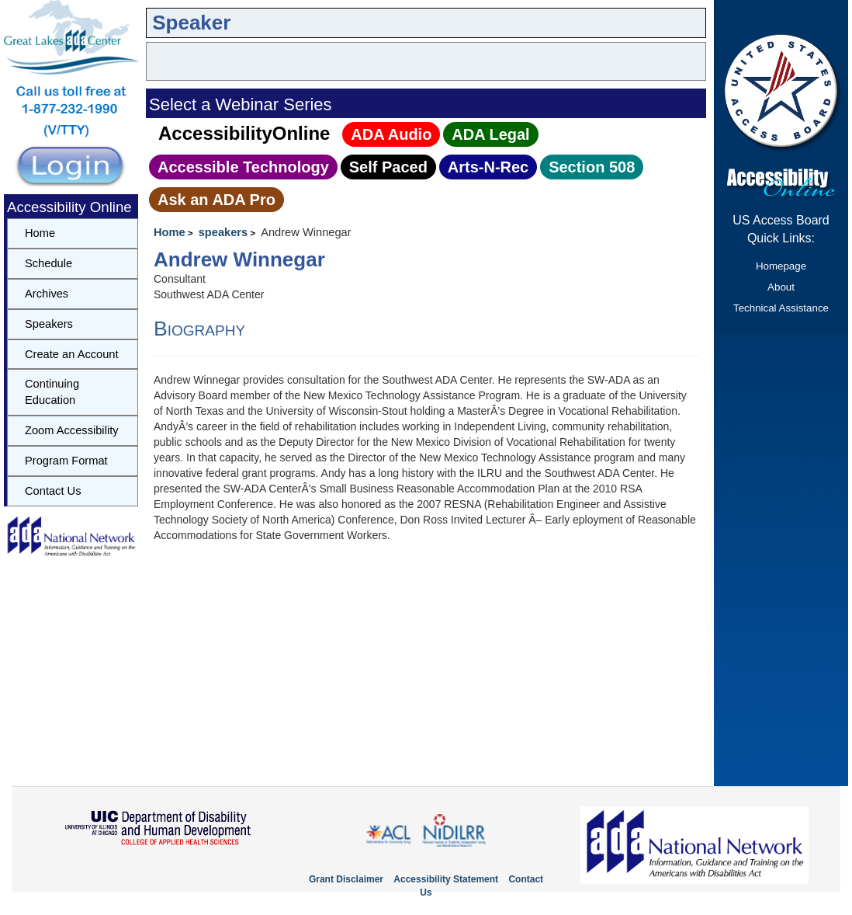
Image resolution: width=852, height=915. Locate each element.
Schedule (48, 263)
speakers (223, 232)
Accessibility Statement (445, 879)
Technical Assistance (781, 308)
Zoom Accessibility (72, 430)
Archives (46, 293)
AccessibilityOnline (244, 133)
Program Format (66, 460)
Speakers (49, 324)
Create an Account (72, 354)
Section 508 (592, 167)
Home (169, 232)
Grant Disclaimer (346, 879)
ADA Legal (490, 134)
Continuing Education (52, 391)
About (781, 287)
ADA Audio (391, 134)
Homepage (781, 266)
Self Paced (388, 167)
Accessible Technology (243, 167)
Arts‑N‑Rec (488, 167)
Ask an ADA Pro (216, 199)
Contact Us (53, 491)
